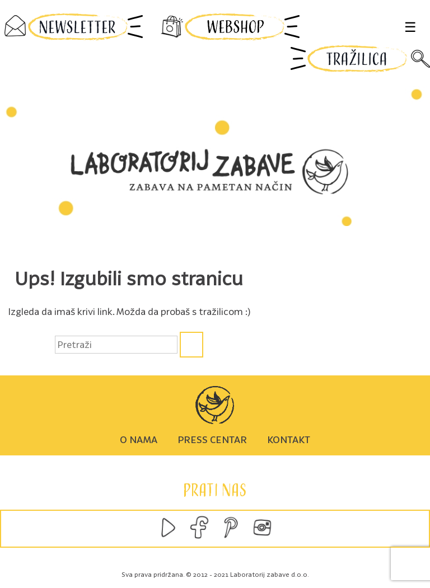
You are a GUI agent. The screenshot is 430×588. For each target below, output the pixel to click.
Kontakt (288, 439)
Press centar (212, 439)
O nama (138, 439)
